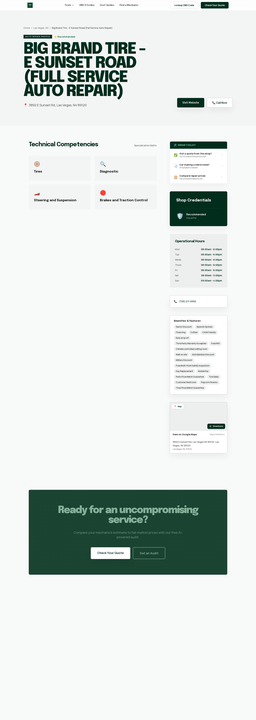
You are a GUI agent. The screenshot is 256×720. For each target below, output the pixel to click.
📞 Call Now (219, 102)
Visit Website (190, 102)
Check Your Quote (215, 5)
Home (27, 27)
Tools (69, 5)
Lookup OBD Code (184, 5)
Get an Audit (149, 553)
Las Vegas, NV (40, 27)
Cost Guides (107, 5)
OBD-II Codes (87, 5)
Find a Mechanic (129, 5)
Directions (216, 426)
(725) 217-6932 (187, 301)
